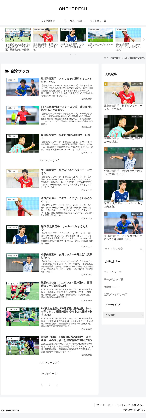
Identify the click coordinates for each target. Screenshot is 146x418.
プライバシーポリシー (103, 410)
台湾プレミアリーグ (115, 294)
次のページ (50, 378)
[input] (123, 249)
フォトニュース (113, 272)
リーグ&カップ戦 (113, 279)
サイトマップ (122, 410)
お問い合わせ (137, 410)
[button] (141, 249)
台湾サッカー (111, 287)
